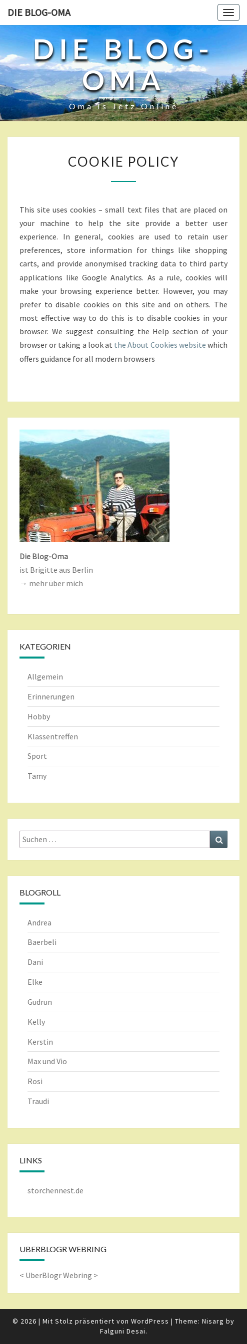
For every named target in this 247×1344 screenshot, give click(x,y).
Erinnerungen (51, 696)
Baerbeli (42, 942)
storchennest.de (56, 1190)
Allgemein (45, 676)
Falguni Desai (123, 1331)
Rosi (35, 1081)
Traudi (38, 1101)
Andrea (40, 922)
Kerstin (40, 1042)
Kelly (36, 1022)
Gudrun (40, 1002)
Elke (35, 982)
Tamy (37, 776)
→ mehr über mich (51, 583)
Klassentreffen (53, 736)
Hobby (39, 716)
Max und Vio (47, 1061)
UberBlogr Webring (59, 1275)
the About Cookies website (160, 345)
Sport (37, 756)
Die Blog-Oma (39, 12)
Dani (35, 962)
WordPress (150, 1321)
